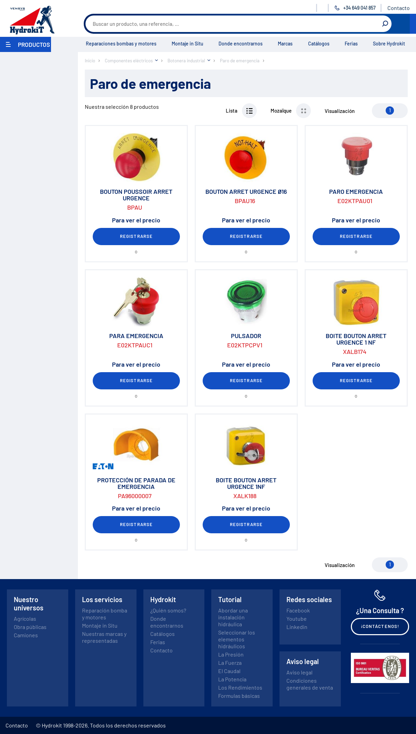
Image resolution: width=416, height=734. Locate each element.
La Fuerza (230, 662)
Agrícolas (25, 618)
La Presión (231, 654)
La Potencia (232, 679)
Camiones (26, 635)
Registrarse (136, 236)
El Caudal (229, 671)
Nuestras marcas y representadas (104, 637)
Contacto (398, 7)
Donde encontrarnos (241, 43)
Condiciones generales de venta (309, 684)
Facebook (298, 610)
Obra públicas (30, 626)
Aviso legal (299, 672)
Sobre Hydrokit (389, 43)
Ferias (351, 43)
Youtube (296, 618)
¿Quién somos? (168, 610)
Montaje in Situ (187, 43)
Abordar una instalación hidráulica (233, 617)
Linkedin (296, 626)
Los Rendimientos (240, 687)
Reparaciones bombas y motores (121, 43)
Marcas (285, 43)
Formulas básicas (239, 695)
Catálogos (318, 43)
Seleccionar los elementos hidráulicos (236, 639)
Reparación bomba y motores (104, 613)
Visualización (340, 111)
